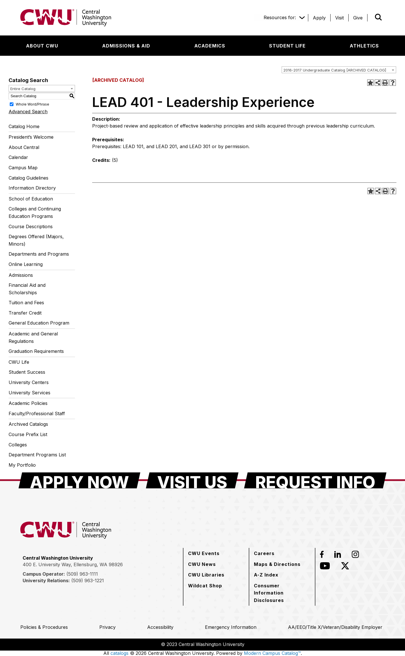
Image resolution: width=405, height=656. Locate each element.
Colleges (18, 445)
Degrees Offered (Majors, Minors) (36, 240)
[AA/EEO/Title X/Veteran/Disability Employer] (335, 627)
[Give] (358, 17)
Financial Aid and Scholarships (27, 288)
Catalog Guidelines (28, 178)
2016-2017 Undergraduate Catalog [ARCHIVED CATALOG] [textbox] (334, 70)
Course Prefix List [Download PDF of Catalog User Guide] (28, 434)
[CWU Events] (204, 553)
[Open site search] (378, 17)
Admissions (21, 275)
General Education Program (39, 323)
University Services (29, 392)
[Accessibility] (160, 627)
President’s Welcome (31, 137)
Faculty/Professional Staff (37, 413)
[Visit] (339, 17)
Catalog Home (24, 126)
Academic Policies (28, 403)
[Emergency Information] (231, 627)
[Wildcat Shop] (205, 585)
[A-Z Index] (266, 575)
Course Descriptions (31, 226)
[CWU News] (202, 564)
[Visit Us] (192, 480)
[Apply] (319, 17)
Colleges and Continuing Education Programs (35, 212)
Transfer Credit (25, 313)
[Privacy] (107, 627)
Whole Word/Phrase (32, 104)
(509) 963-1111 (82, 574)
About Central (24, 147)
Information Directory (32, 188)
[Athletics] (364, 45)
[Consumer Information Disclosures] (282, 593)
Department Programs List (37, 455)
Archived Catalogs (28, 424)
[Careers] (264, 553)
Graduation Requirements (36, 351)
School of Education (31, 199)
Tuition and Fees (26, 302)
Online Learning (26, 264)
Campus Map (23, 167)
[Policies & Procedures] (44, 627)
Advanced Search (28, 111)
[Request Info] (315, 480)
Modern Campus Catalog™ (272, 653)
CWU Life (19, 362)
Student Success (27, 372)
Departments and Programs (39, 254)
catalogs (119, 653)
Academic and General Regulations (33, 337)
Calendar (18, 157)
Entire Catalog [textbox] (22, 88)
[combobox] (339, 69)
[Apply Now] (79, 480)
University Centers (29, 382)
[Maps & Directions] (277, 564)
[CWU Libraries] (206, 575)
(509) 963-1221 (87, 580)
